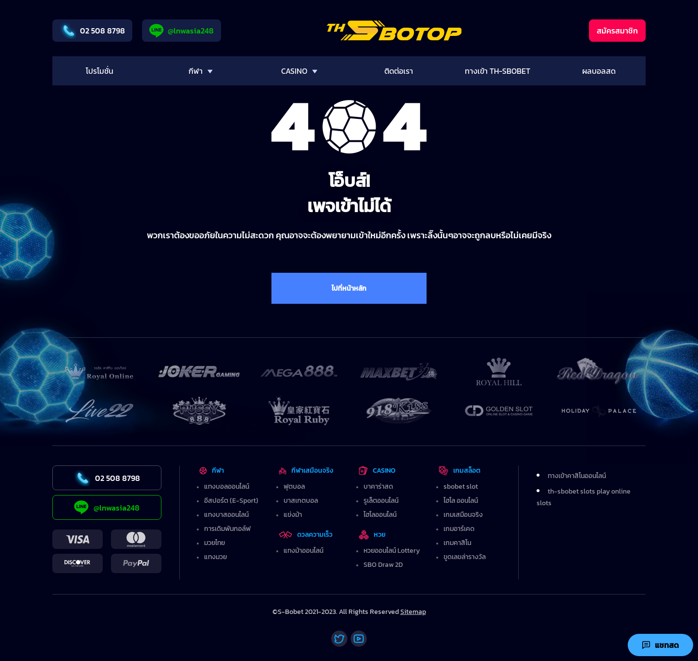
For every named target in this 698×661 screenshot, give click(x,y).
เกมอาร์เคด (459, 529)
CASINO (377, 470)
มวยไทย (214, 543)
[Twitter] (339, 638)
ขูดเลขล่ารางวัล (465, 557)
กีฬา (211, 470)
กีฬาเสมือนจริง (306, 470)
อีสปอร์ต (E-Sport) (231, 501)
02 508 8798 (92, 30)
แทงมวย (215, 557)
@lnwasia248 (181, 31)
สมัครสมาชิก (617, 30)
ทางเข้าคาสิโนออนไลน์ (577, 476)
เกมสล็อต (459, 470)
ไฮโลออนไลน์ (380, 515)
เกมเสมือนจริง (463, 515)
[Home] (394, 30)
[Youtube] (358, 638)
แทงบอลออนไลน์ (226, 486)
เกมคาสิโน (457, 543)
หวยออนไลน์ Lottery (392, 550)
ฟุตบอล (294, 486)
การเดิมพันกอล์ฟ (227, 529)
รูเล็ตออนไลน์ (381, 501)
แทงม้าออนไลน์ (303, 550)
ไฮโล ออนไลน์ (461, 501)
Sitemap (413, 612)
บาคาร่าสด (378, 486)
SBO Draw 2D (383, 565)
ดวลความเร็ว (306, 534)
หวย (372, 534)
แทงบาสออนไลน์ (226, 515)
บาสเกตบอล (301, 501)
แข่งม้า (293, 515)
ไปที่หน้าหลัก (349, 288)
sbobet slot (461, 486)
